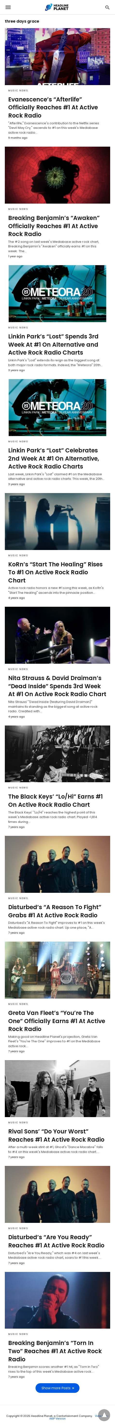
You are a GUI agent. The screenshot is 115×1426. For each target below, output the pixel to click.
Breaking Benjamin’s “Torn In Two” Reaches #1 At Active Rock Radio (55, 1351)
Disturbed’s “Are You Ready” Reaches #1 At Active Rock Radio (56, 1241)
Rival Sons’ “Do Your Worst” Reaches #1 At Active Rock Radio (56, 1135)
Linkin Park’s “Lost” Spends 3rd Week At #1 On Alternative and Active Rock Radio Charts (53, 344)
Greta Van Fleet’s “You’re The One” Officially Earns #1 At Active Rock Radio (56, 1021)
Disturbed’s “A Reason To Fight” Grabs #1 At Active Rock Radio (54, 911)
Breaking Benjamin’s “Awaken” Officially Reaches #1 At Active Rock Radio (54, 226)
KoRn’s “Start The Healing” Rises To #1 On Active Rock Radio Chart (55, 572)
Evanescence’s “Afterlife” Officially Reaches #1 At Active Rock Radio (53, 107)
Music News (18, 90)
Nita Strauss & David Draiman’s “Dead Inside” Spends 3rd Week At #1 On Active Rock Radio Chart (57, 686)
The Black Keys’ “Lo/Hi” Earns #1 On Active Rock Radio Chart (55, 801)
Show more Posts (56, 1388)
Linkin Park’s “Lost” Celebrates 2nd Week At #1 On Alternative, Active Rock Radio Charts (53, 458)
